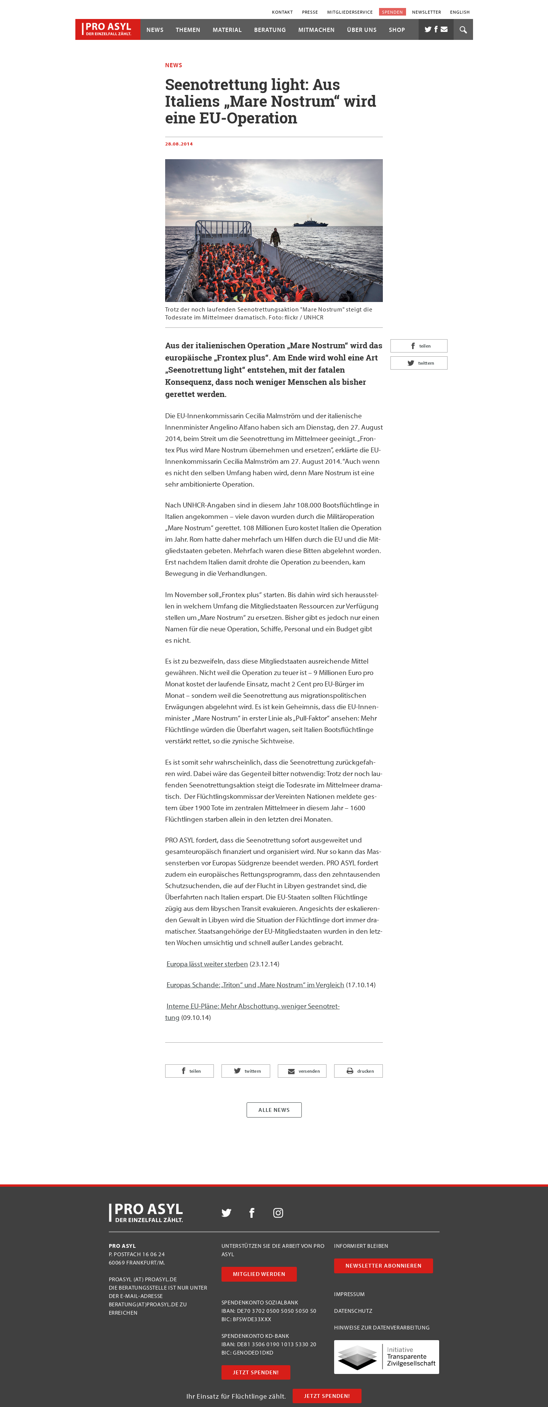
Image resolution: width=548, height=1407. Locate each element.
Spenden (392, 11)
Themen (188, 29)
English (460, 11)
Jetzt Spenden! (327, 1395)
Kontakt (282, 11)
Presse (310, 11)
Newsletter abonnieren (384, 1265)
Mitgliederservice (350, 11)
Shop (397, 29)
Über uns (362, 29)
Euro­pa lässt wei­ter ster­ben (207, 963)
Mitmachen (316, 29)
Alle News (274, 1109)
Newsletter (426, 11)
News (155, 29)
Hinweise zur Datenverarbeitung (382, 1327)
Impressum (349, 1294)
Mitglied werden (259, 1273)
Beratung (270, 29)
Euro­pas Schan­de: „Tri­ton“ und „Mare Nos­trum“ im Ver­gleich (255, 984)
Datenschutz (353, 1310)
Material (227, 29)
